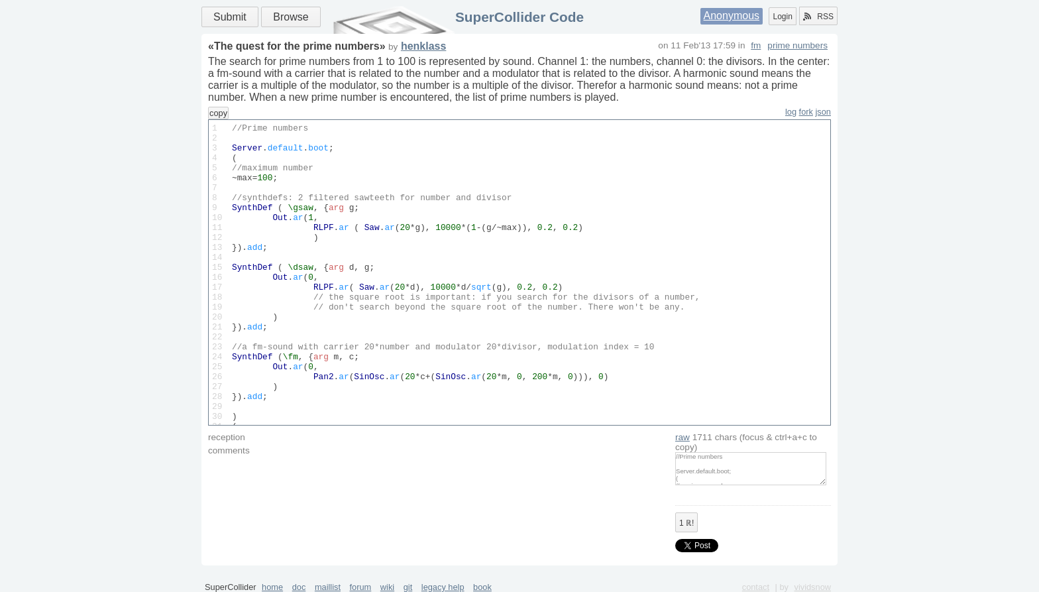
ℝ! (686, 523)
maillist (328, 587)
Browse (290, 17)
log (790, 112)
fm (756, 45)
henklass (423, 46)
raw (682, 437)
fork (806, 112)
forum (361, 587)
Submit (229, 17)
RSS (818, 16)
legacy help (443, 587)
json (823, 112)
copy (218, 113)
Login (782, 16)
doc (299, 587)
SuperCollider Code (519, 17)
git (408, 587)
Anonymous (732, 15)
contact (755, 587)
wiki (387, 587)
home (272, 587)
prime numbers (797, 45)
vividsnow (812, 587)
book (482, 587)
